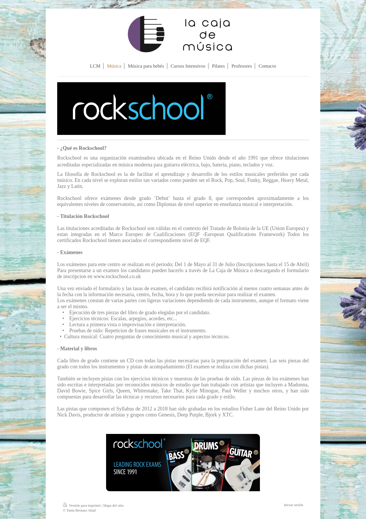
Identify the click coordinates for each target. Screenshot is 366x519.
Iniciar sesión (293, 505)
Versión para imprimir (82, 506)
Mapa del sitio (113, 506)
